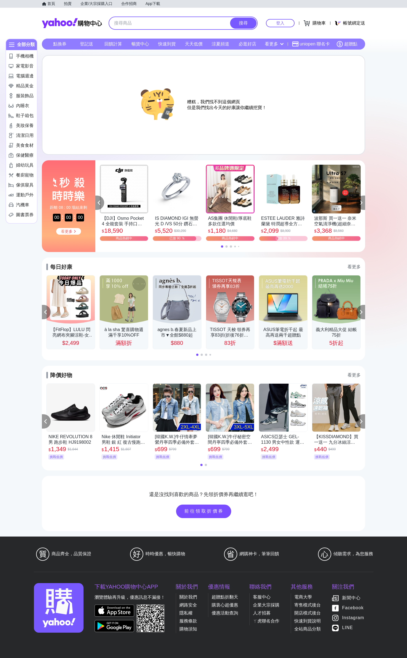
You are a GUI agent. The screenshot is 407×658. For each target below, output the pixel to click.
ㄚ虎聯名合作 (266, 621)
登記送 (86, 44)
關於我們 (188, 597)
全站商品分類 (307, 629)
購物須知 (188, 629)
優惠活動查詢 (225, 613)
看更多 (274, 44)
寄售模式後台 (307, 605)
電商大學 (303, 597)
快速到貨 (167, 44)
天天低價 (194, 44)
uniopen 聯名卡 (311, 44)
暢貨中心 (140, 44)
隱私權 (186, 613)
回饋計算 (113, 44)
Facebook (352, 608)
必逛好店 (247, 44)
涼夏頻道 (220, 44)
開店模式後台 (307, 613)
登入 (280, 23)
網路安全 (188, 605)
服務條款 (188, 621)
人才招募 (262, 613)
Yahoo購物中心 (72, 23)
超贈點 (346, 44)
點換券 (59, 44)
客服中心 (262, 597)
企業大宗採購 (266, 605)
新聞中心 (351, 598)
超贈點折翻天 (225, 597)
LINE (347, 627)
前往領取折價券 (204, 511)
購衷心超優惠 (225, 605)
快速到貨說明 (307, 621)
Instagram (353, 618)
